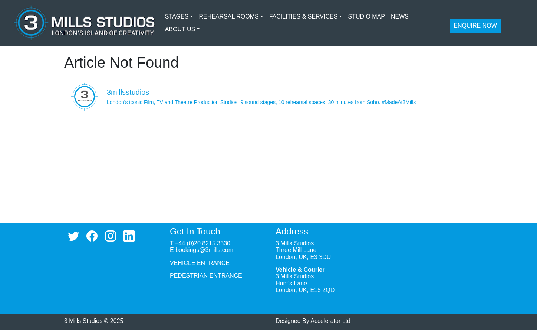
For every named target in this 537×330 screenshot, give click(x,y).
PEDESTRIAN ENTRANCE (206, 275)
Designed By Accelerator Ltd (313, 321)
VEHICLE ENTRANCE (200, 263)
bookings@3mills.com (204, 250)
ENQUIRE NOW (475, 25)
